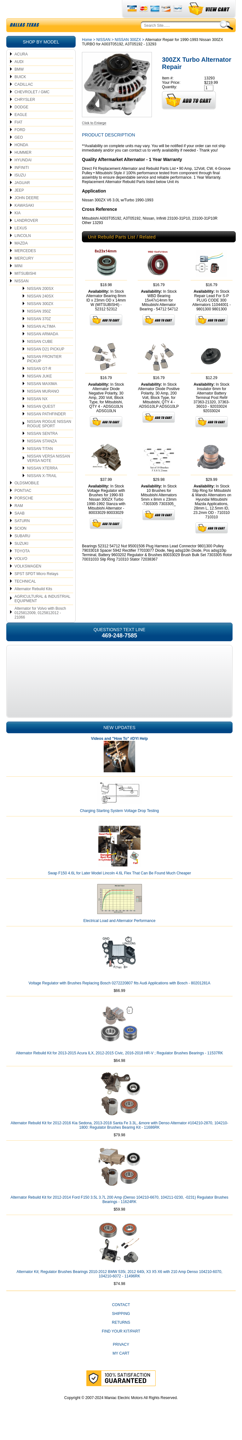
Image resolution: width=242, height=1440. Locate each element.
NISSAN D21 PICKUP (45, 364)
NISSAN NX (37, 414)
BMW (19, 84)
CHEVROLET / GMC (31, 107)
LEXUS (20, 243)
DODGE (21, 122)
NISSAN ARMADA (42, 349)
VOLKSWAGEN (27, 581)
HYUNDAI (23, 175)
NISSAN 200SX (40, 303)
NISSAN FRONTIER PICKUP (44, 373)
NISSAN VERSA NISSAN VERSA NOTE (48, 473)
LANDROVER (26, 235)
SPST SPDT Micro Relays (36, 588)
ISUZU (20, 190)
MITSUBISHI (25, 288)
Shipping (121, 1328)
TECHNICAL (25, 596)
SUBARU (22, 551)
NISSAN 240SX (40, 311)
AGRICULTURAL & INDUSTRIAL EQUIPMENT (42, 613)
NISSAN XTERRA (42, 483)
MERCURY (23, 273)
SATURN (22, 535)
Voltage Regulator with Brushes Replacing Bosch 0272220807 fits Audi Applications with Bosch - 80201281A (119, 998)
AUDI (19, 76)
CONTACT (121, 1319)
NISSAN (21, 296)
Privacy (121, 1359)
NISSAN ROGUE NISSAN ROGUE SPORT (49, 438)
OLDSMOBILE (26, 498)
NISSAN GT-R (39, 383)
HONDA (21, 160)
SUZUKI (21, 558)
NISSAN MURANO (43, 406)
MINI (18, 281)
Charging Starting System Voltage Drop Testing (119, 825)
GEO (18, 152)
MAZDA (21, 258)
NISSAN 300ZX (40, 318)
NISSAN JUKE (39, 391)
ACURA (21, 69)
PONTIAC (22, 505)
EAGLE (20, 129)
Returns (121, 1337)
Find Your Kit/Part (121, 1346)
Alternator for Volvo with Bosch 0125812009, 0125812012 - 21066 (40, 627)
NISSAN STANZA (42, 456)
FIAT (18, 137)
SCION (20, 543)
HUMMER (23, 167)
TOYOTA (22, 566)
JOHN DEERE (26, 212)
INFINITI (21, 182)
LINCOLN (22, 250)
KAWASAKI (24, 220)
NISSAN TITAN (40, 463)
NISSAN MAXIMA (42, 398)
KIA (17, 228)
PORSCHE (23, 513)
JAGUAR (22, 197)
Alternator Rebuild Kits (33, 604)
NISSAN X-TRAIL (42, 490)
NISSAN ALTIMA (41, 341)
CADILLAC (23, 99)
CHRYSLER (24, 114)
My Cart (121, 1368)
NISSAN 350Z (39, 326)
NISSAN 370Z (39, 333)
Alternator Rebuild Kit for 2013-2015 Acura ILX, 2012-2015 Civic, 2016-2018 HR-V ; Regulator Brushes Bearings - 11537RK (119, 1068)
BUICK (20, 91)
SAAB (19, 528)
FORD (19, 144)
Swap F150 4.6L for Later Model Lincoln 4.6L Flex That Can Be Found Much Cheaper (119, 888)
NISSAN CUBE (40, 356)
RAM (18, 520)
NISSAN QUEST (41, 421)
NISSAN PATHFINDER (46, 429)
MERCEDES (25, 265)
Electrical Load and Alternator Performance (120, 935)
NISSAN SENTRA (42, 448)
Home (87, 54)
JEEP (19, 205)
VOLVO (20, 573)
